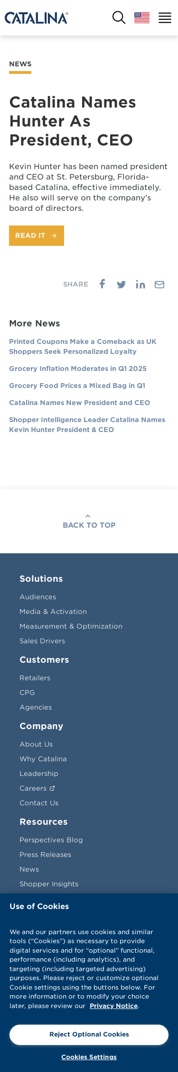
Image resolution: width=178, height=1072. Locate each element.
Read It (30, 235)
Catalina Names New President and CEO (79, 402)
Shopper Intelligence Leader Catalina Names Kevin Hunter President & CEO (87, 424)
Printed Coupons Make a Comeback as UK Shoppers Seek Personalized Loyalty (83, 346)
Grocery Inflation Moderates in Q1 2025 (78, 368)
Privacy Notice (114, 1005)
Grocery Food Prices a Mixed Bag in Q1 (77, 385)
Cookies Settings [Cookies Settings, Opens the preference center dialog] (89, 1057)
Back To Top (89, 525)
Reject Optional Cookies (89, 1034)
